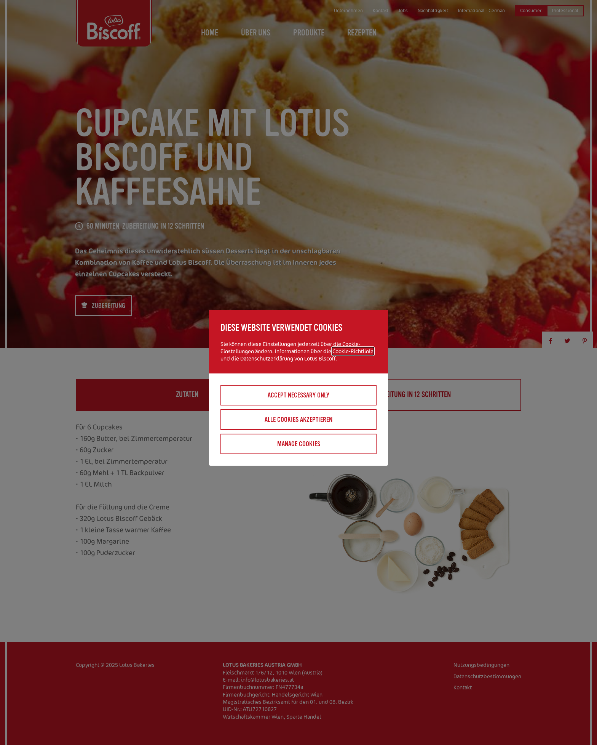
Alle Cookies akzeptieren (298, 419)
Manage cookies (298, 444)
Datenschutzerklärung (266, 358)
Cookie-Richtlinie (353, 351)
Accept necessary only (298, 395)
